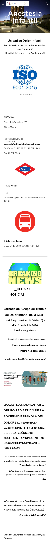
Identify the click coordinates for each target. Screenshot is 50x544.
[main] (25, 17)
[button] (3, 3)
